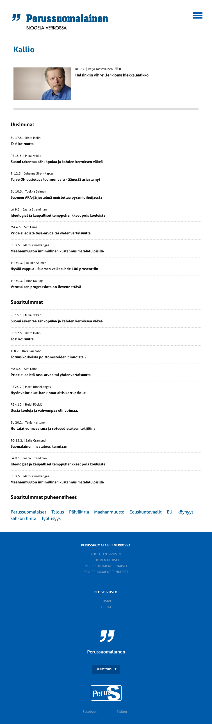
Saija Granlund (35, 440)
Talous (57, 512)
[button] (197, 14)
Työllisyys (51, 518)
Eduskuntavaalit (145, 512)
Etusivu (105, 601)
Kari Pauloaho (31, 351)
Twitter (122, 712)
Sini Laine (30, 227)
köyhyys (185, 512)
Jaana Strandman (35, 209)
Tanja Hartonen (35, 422)
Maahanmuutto (109, 512)
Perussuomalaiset (28, 512)
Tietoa (106, 607)
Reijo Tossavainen (100, 69)
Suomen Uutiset (106, 560)
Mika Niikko (33, 156)
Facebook (90, 712)
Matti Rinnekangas (36, 245)
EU (169, 512)
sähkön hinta (23, 518)
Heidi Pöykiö (33, 404)
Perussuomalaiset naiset (106, 566)
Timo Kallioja (35, 281)
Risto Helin (32, 138)
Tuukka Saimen (35, 191)
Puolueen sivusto (106, 554)
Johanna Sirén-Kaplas (39, 173)
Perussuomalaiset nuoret (106, 572)
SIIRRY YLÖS (104, 669)
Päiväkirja (79, 512)
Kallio (24, 49)
